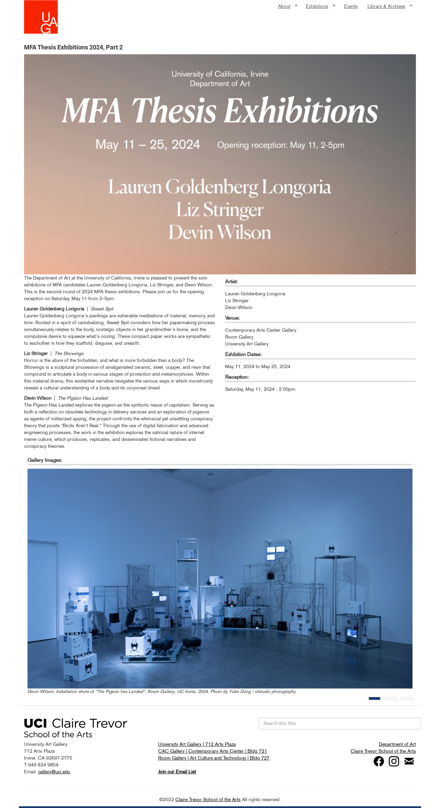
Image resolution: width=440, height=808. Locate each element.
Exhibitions (318, 6)
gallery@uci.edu (54, 772)
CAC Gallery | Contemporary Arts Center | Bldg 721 (212, 751)
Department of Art (397, 744)
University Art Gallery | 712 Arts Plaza (197, 744)
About (285, 6)
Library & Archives (387, 6)
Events (351, 6)
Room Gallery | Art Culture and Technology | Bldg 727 (214, 758)
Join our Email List (177, 772)
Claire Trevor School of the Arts (383, 751)
